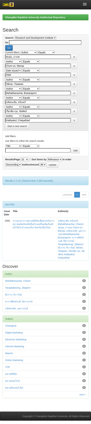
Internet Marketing (14, 346)
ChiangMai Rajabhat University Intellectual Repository (35, 17)
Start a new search (17, 126)
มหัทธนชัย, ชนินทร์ (68, 220)
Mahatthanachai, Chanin (70, 224)
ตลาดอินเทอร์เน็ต (14, 387)
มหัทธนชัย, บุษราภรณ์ (16, 308)
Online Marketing (14, 360)
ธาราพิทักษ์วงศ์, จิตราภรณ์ (19, 301)
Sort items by (39, 159)
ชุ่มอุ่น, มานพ (64, 227)
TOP (7, 367)
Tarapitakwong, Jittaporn (70, 244)
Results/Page (12, 159)
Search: (9, 37)
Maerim (9, 353)
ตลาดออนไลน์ (12, 380)
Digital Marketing (14, 332)
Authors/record (30, 164)
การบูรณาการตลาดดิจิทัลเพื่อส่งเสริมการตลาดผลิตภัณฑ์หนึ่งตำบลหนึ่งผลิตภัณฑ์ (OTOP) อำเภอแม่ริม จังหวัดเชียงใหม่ (33, 224)
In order (67, 159)
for (6, 42)
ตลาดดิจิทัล (11, 374)
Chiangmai (10, 325)
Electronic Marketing (15, 339)
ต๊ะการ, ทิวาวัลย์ (66, 247)
